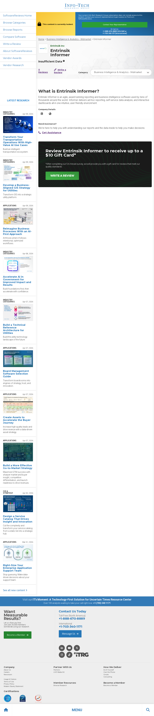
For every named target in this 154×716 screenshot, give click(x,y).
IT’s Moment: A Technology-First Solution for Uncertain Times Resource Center (82, 599)
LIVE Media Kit (59, 672)
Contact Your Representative (114, 25)
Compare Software (14, 36)
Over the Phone (109, 672)
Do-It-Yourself (108, 670)
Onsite (106, 674)
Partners (57, 670)
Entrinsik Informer (102, 39)
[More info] (64, 61)
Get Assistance (49, 132)
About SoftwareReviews (17, 51)
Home (41, 39)
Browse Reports (12, 29)
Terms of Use (9, 682)
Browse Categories (14, 22)
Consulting (107, 677)
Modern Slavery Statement (13, 686)
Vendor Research (13, 65)
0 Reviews (43, 71)
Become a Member (17, 635)
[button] (77, 710)
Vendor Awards (12, 58)
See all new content (15, 590)
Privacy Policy (9, 684)
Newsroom (8, 674)
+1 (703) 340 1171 (102, 603)
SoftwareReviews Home (17, 15)
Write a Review (12, 44)
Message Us (70, 633)
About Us (7, 670)
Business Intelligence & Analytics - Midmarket (69, 39)
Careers (6, 672)
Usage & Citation (10, 679)
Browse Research (60, 685)
